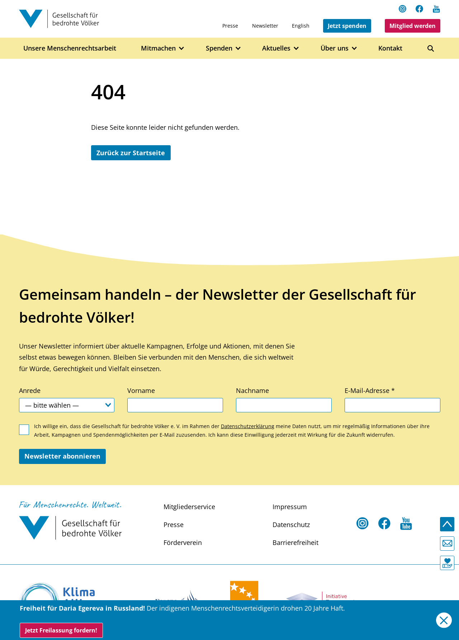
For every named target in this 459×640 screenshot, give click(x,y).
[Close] (443, 620)
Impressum (290, 506)
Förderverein (183, 542)
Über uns (335, 48)
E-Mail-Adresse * (370, 390)
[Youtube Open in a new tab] (436, 8)
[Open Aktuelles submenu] (296, 48)
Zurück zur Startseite (130, 152)
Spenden (219, 48)
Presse (230, 25)
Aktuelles (276, 48)
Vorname (141, 390)
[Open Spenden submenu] (238, 48)
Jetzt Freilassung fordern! (61, 630)
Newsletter (265, 25)
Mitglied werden (412, 26)
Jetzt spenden (347, 26)
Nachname (252, 390)
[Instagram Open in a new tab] (403, 8)
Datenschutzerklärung (247, 426)
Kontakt (390, 48)
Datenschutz (291, 524)
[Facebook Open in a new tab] (419, 8)
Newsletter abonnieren (62, 456)
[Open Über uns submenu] (354, 48)
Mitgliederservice (189, 506)
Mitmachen (158, 48)
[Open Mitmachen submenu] (181, 48)
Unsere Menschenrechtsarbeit (69, 48)
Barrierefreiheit (295, 542)
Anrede (30, 390)
